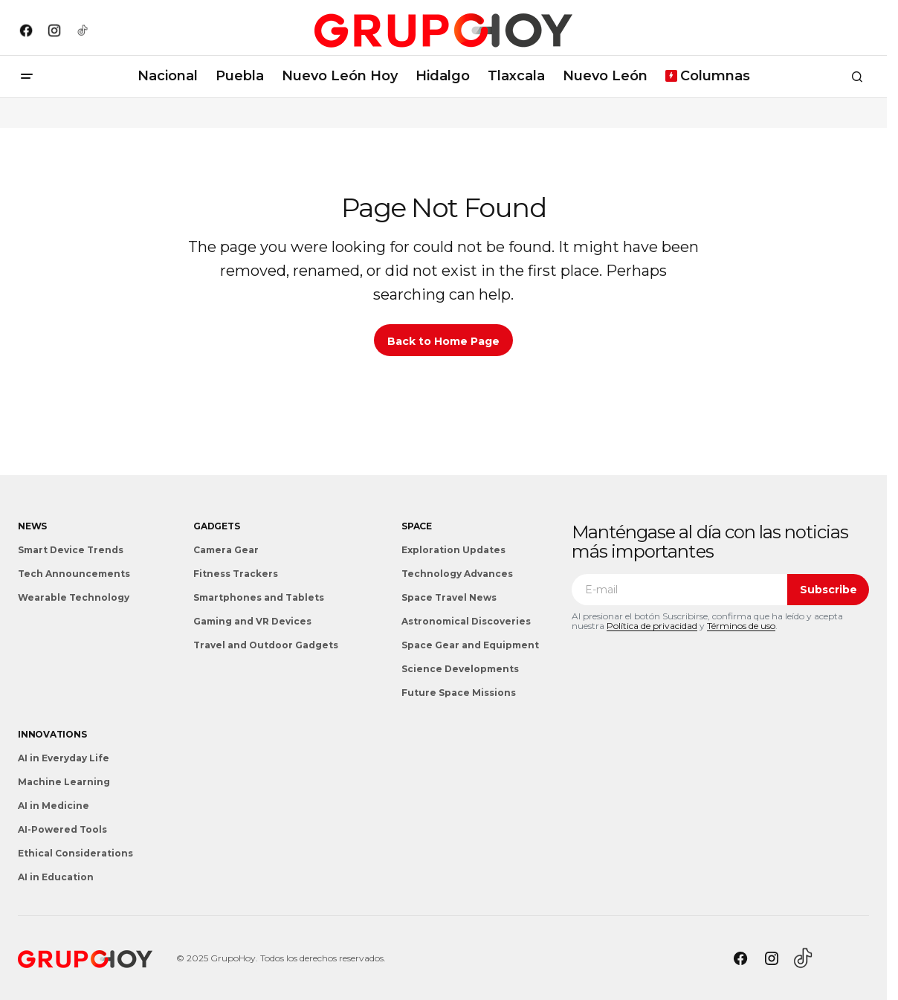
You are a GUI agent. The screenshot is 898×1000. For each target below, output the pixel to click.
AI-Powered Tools (62, 829)
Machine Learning (64, 781)
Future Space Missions (458, 692)
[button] (27, 77)
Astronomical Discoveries (466, 621)
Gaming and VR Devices (252, 621)
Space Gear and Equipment (470, 645)
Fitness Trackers (235, 573)
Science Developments (460, 668)
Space (416, 526)
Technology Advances (457, 573)
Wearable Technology (73, 597)
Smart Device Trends (70, 549)
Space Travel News (449, 597)
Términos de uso (741, 625)
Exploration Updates (453, 549)
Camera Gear (226, 549)
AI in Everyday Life (63, 758)
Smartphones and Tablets (258, 597)
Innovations (52, 734)
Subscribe (828, 589)
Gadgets (216, 526)
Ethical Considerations (75, 853)
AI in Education (56, 877)
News (32, 526)
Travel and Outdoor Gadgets (265, 645)
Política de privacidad (652, 625)
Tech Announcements (74, 573)
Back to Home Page (443, 341)
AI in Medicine (53, 805)
